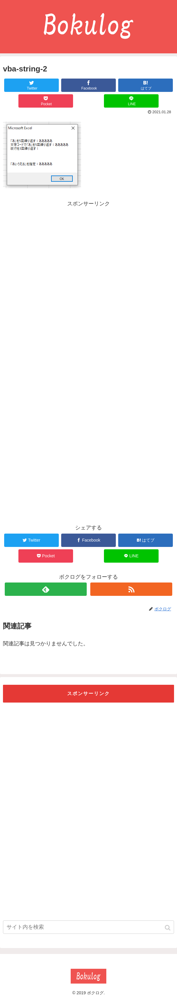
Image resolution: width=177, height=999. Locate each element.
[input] (88, 927)
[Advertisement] (88, 249)
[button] (168, 927)
